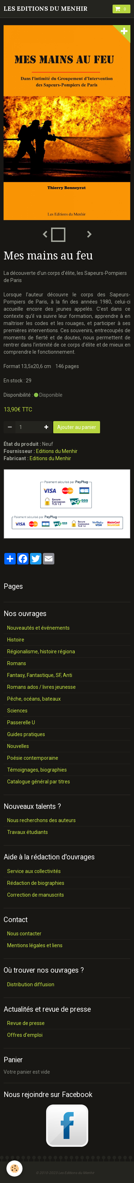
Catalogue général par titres (38, 781)
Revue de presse (26, 1023)
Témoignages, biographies (37, 770)
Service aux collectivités (34, 871)
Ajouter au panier (76, 427)
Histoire (15, 640)
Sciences (17, 711)
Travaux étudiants (27, 832)
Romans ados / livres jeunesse (41, 687)
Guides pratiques (26, 734)
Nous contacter (24, 933)
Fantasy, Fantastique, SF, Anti (39, 675)
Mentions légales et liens (35, 945)
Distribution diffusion (30, 984)
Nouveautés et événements (38, 628)
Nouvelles (18, 746)
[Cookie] (14, 1168)
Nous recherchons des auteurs (41, 820)
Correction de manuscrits (35, 895)
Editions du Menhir (57, 451)
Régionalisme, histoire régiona (41, 651)
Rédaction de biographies (35, 883)
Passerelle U (21, 722)
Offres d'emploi (25, 1035)
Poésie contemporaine (32, 758)
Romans (16, 663)
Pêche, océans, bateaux (34, 699)
